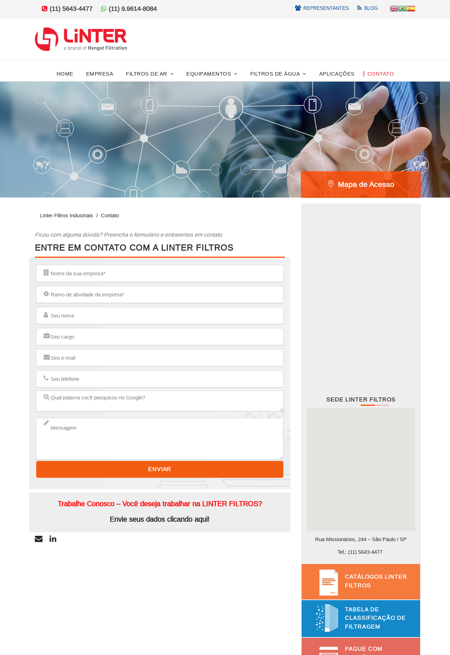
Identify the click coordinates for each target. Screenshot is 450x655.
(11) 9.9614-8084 (133, 8)
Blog (371, 8)
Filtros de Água (275, 74)
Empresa (100, 74)
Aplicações (337, 74)
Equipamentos (208, 74)
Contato (380, 74)
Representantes (326, 8)
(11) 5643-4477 (70, 8)
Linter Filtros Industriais (66, 215)
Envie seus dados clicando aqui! (160, 519)
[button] (360, 464)
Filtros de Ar (146, 74)
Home (65, 74)
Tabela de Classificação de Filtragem (375, 618)
